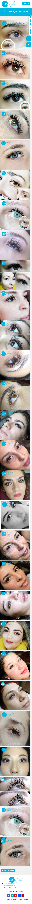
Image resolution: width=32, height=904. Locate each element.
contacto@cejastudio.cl (12, 883)
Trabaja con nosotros (10, 887)
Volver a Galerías (8, 871)
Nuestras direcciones (10, 885)
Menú (25, 3)
